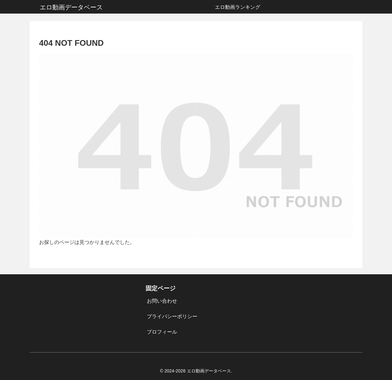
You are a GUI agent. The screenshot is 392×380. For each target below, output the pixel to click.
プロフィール (162, 332)
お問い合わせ (162, 301)
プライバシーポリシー (172, 316)
